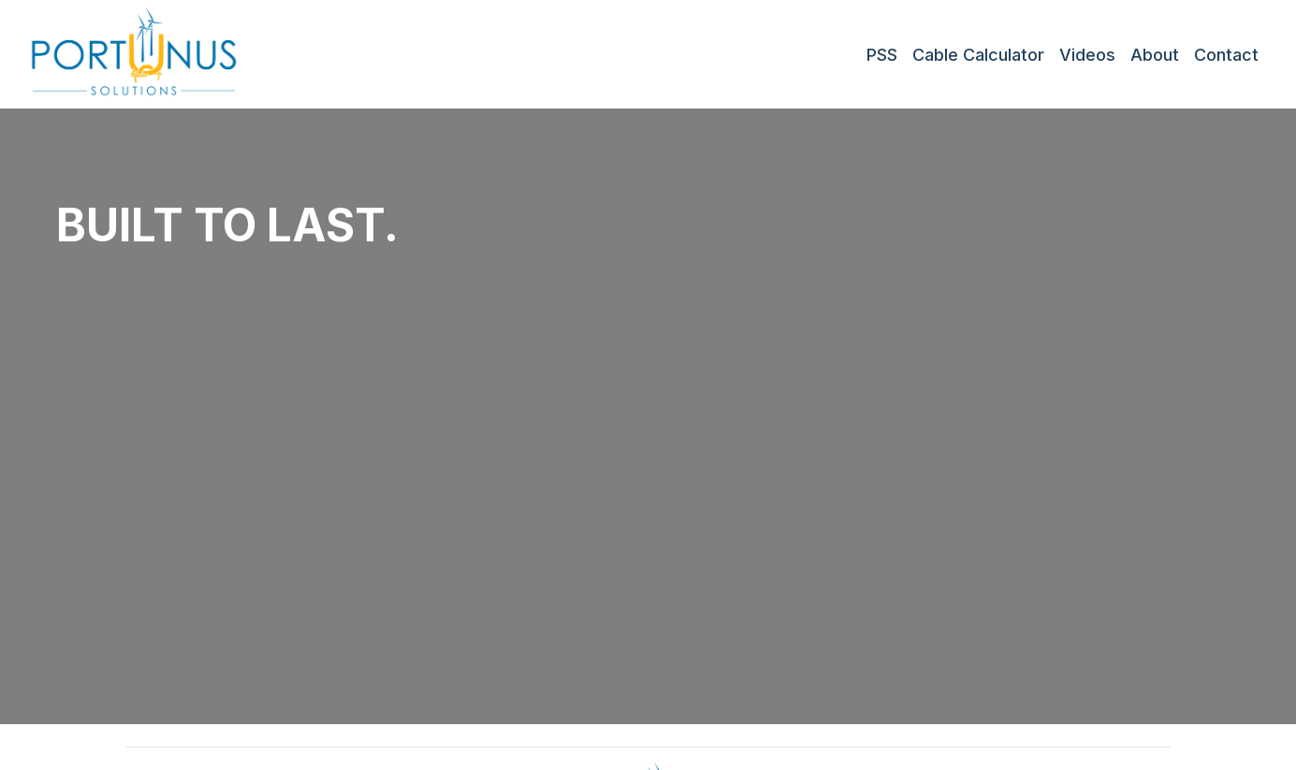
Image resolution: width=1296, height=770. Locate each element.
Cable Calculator (978, 55)
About (1154, 55)
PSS (881, 55)
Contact (1226, 55)
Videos (1087, 55)
